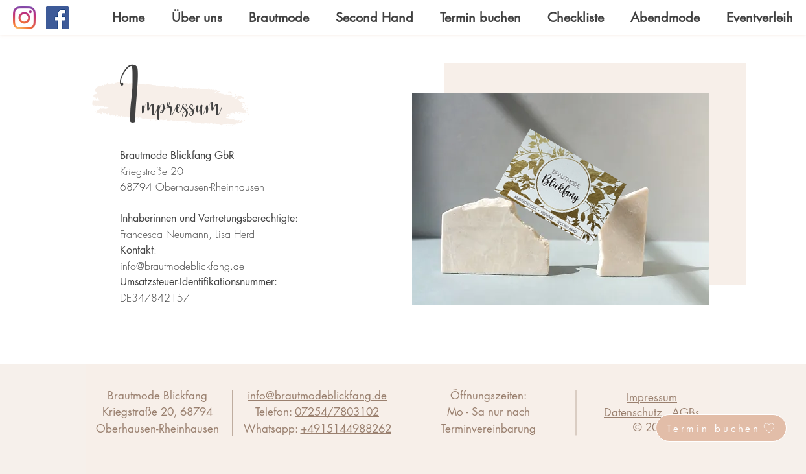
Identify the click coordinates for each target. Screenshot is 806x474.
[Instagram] (24, 17)
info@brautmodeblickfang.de (182, 266)
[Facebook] (57, 17)
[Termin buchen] (721, 428)
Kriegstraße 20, (141, 412)
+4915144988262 (346, 428)
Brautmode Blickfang (157, 395)
